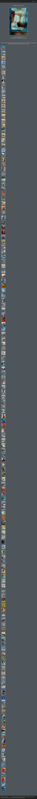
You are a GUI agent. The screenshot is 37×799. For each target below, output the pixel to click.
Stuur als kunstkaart (18, 39)
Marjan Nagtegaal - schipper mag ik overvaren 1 (11, 1)
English (33, 1)
